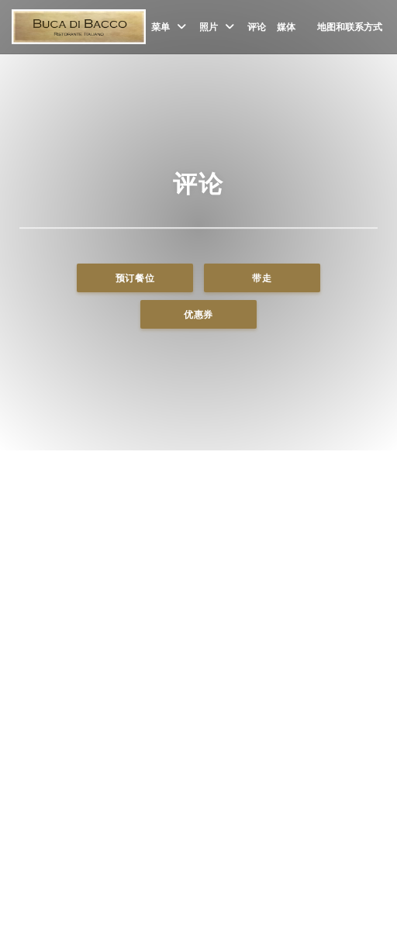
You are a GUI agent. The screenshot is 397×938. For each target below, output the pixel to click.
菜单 (169, 27)
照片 (217, 27)
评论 (256, 27)
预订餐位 (135, 278)
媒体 (286, 27)
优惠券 (198, 314)
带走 (261, 278)
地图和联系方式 (349, 27)
